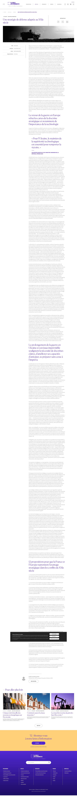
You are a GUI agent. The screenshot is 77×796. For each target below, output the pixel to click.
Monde (14, 12)
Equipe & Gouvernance (7, 773)
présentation (5, 769)
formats (54, 769)
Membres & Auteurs (6, 771)
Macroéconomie (24, 779)
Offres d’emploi (6, 779)
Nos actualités (23, 784)
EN (73, 2)
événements (37, 769)
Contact (46, 790)
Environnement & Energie (25, 773)
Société (22, 783)
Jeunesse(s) (5, 777)
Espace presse (5, 781)
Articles (36, 4)
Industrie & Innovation (25, 777)
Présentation (28, 4)
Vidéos (54, 777)
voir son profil (34, 681)
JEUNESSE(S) (59, 4)
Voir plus (38, 726)
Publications (55, 773)
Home (5, 12)
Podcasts (54, 775)
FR (72, 2)
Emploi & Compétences (25, 771)
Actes (54, 779)
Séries (54, 781)
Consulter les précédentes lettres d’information (38, 747)
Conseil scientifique (68, 771)
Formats (51, 4)
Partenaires (67, 773)
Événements (44, 4)
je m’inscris (37, 743)
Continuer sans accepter (54, 638)
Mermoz (54, 771)
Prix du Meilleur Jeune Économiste (9, 775)
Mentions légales (32, 790)
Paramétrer (54, 636)
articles (22, 769)
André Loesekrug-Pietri (17, 51)
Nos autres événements (40, 775)
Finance (22, 775)
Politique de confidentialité (40, 790)
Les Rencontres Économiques (41, 773)
